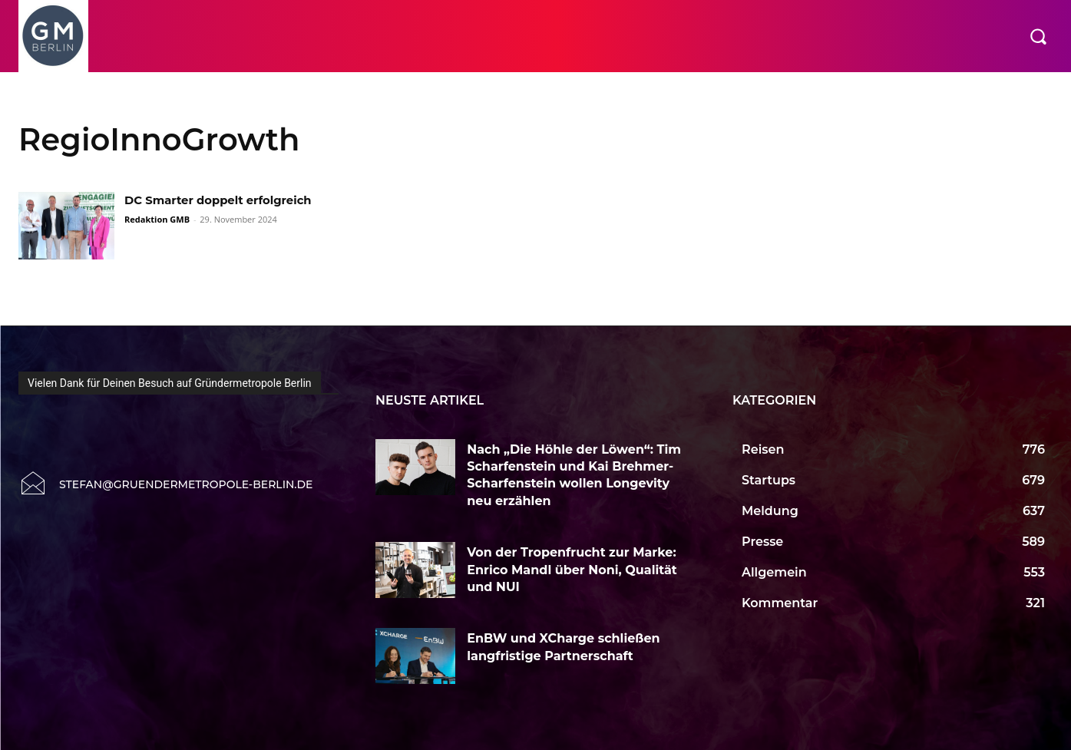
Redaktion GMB (157, 219)
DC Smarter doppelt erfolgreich (225, 200)
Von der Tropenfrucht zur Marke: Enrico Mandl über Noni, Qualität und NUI (572, 569)
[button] (1038, 36)
